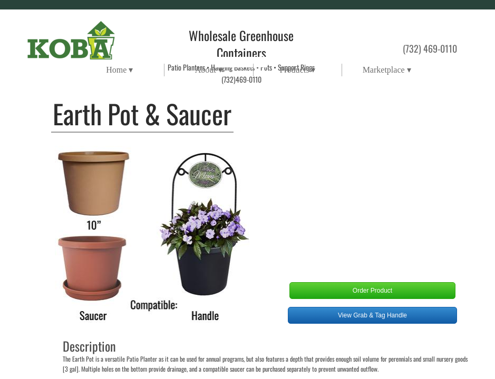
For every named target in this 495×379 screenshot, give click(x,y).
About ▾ (208, 69)
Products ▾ (297, 69)
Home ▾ (119, 69)
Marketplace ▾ (387, 69)
